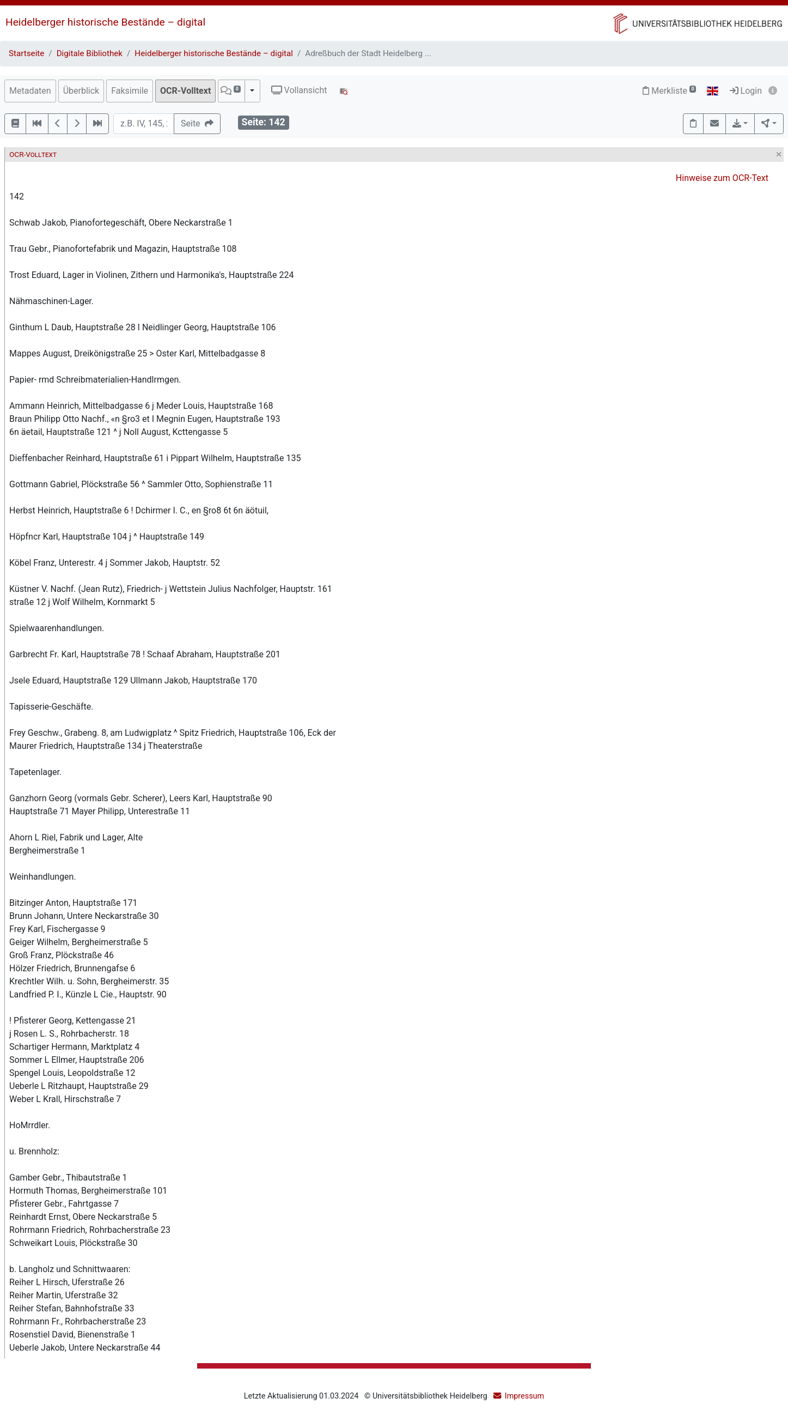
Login (746, 91)
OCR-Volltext (185, 91)
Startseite (26, 53)
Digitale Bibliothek (90, 53)
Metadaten (30, 91)
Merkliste (669, 91)
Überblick (81, 91)
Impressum (524, 1396)
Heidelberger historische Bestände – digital (105, 22)
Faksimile (129, 91)
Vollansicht (299, 90)
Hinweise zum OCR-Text (722, 178)
